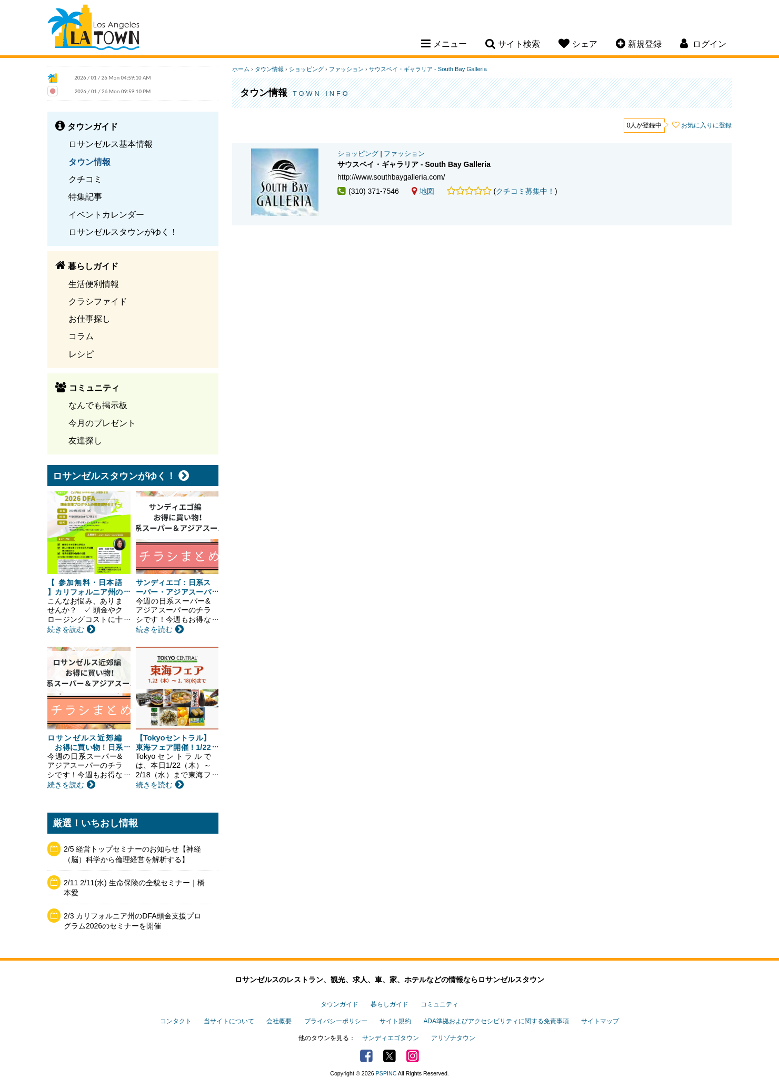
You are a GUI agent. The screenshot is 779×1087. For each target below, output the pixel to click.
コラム (81, 336)
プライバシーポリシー (335, 1021)
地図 (423, 191)
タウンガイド (339, 1004)
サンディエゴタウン (390, 1038)
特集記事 (85, 196)
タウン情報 (89, 161)
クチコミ (85, 179)
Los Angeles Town (93, 29)
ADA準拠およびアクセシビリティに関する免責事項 (495, 1021)
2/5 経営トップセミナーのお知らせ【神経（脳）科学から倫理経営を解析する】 (132, 854)
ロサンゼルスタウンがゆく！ (123, 231)
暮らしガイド (389, 1004)
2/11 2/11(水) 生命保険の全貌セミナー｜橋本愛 (134, 887)
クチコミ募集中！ (525, 191)
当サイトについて (229, 1021)
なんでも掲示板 (97, 405)
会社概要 (279, 1021)
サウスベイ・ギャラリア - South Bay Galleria (428, 69)
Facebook (366, 1056)
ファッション (346, 69)
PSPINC (386, 1073)
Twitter (389, 1056)
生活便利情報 (93, 284)
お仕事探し (89, 318)
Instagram (412, 1056)
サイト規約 (395, 1021)
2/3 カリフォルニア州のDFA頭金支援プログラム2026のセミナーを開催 (132, 921)
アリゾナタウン (453, 1038)
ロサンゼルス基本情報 (110, 144)
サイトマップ (600, 1021)
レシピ (81, 354)
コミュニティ (439, 1004)
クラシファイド (97, 301)
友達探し (85, 440)
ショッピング (306, 69)
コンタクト (176, 1021)
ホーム (240, 69)
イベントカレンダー (106, 214)
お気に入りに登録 (706, 125)
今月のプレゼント (102, 423)
